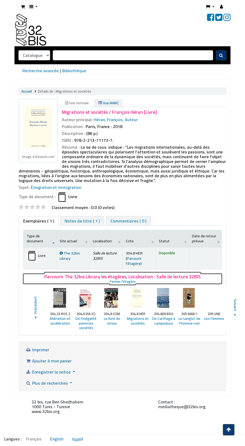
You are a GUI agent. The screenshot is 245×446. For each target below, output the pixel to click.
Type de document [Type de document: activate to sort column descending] (35, 238)
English (57, 439)
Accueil (26, 91)
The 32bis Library (70, 255)
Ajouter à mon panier (49, 361)
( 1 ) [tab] (38, 221)
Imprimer (37, 350)
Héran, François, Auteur (116, 120)
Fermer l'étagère (150, 281)
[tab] (82, 221)
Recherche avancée (40, 71)
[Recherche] (221, 55)
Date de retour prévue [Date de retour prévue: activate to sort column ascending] (204, 238)
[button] (23, 6)
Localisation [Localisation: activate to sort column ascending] (102, 240)
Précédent (35, 308)
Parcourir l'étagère (134, 261)
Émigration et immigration (56, 187)
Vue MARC (108, 102)
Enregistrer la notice (49, 372)
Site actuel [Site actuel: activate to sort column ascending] (68, 240)
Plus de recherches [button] (47, 383)
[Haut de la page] (228, 429)
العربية (77, 439)
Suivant (235, 308)
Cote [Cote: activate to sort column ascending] (130, 240)
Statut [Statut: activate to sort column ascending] (164, 240)
